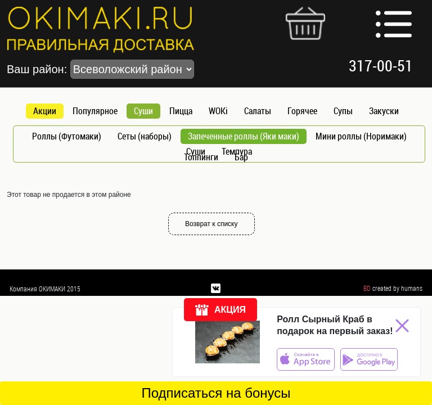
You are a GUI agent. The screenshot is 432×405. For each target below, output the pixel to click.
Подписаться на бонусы (215, 392)
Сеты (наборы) (145, 136)
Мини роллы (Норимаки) (361, 136)
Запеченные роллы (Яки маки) (243, 136)
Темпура (237, 151)
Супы (343, 111)
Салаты (257, 111)
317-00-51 (381, 65)
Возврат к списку (211, 224)
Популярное (95, 111)
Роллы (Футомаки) (66, 136)
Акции (44, 111)
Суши (143, 111)
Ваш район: (100, 69)
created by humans (397, 288)
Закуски (384, 111)
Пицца (180, 111)
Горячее (302, 111)
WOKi (218, 111)
